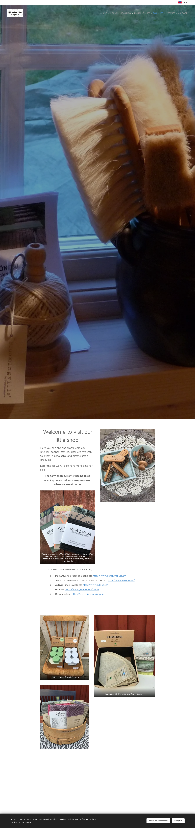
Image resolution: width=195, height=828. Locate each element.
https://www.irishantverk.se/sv (109, 575)
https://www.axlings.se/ (95, 585)
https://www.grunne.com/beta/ (82, 589)
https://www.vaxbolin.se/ (121, 580)
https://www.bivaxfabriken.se (88, 594)
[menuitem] (106, 13)
